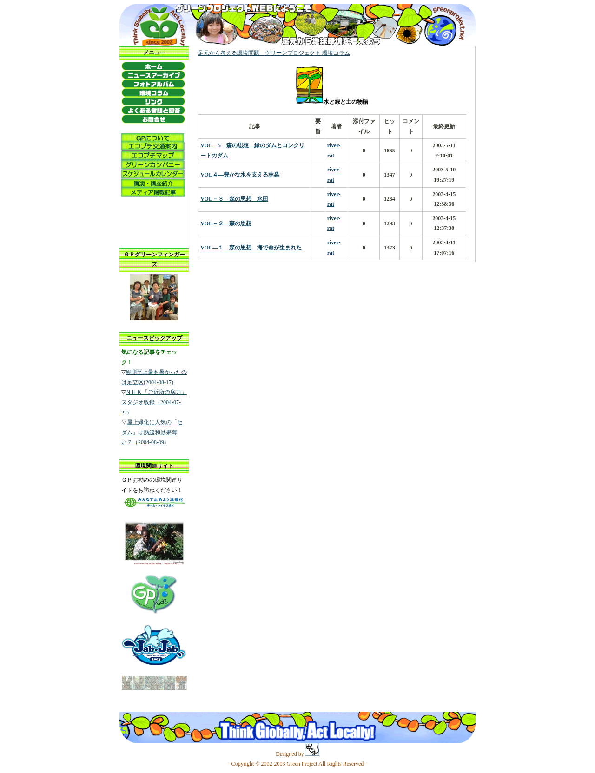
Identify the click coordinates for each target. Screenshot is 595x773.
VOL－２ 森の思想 (225, 223)
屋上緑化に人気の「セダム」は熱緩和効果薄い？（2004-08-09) (152, 432)
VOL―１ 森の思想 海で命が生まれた (251, 247)
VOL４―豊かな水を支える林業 (239, 174)
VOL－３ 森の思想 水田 (234, 199)
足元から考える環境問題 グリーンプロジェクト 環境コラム (274, 53)
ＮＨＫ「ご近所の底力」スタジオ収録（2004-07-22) (154, 402)
